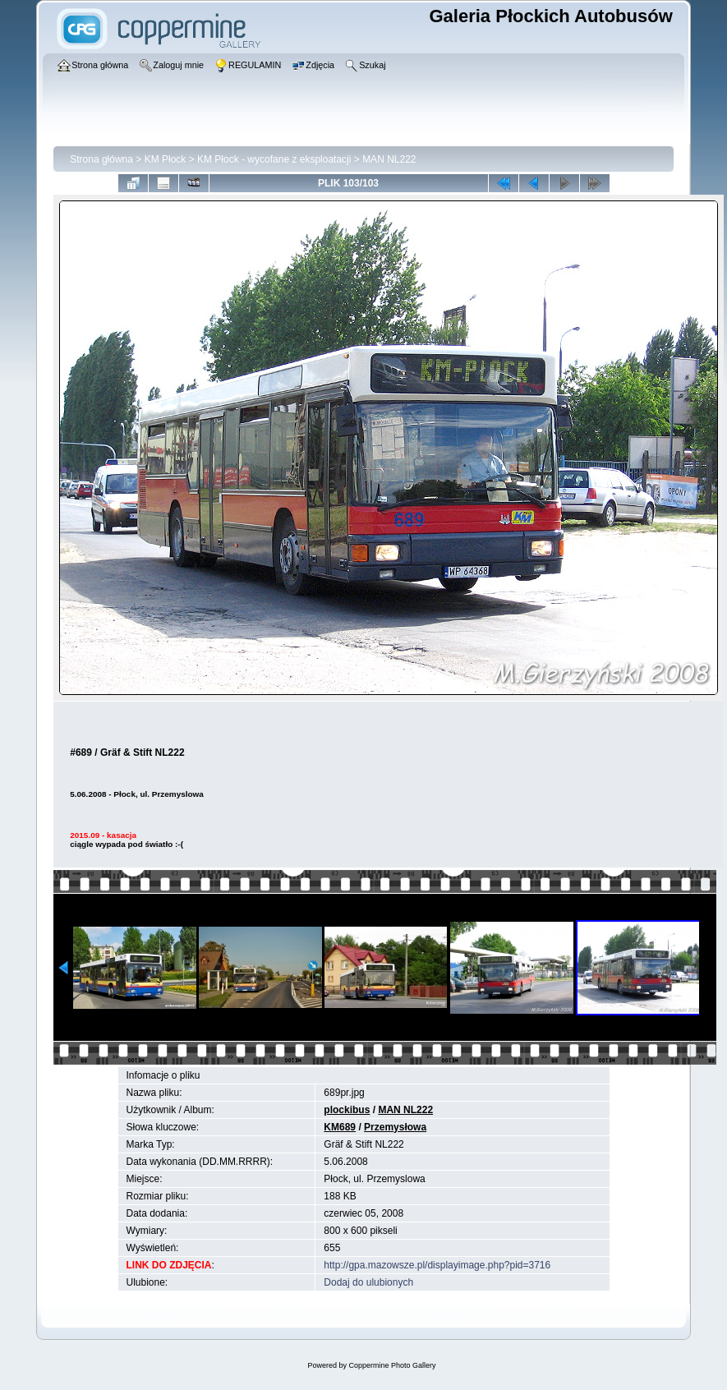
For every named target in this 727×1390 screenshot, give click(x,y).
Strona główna (101, 159)
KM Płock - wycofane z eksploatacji (274, 159)
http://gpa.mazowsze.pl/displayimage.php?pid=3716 (437, 1265)
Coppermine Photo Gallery (391, 1365)
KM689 (340, 1127)
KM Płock (165, 159)
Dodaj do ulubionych (368, 1282)
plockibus (347, 1110)
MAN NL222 (389, 159)
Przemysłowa (395, 1127)
